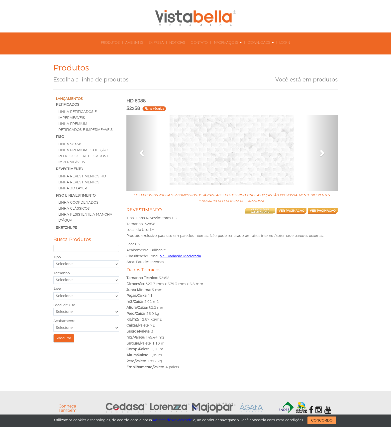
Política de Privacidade (172, 420)
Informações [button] (227, 42)
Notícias (177, 42)
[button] (142, 153)
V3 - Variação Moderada (180, 256)
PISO (60, 136)
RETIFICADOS (67, 104)
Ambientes (134, 42)
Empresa (156, 42)
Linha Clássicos (74, 208)
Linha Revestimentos (78, 182)
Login (285, 42)
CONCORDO (321, 420)
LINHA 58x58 (69, 144)
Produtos (110, 42)
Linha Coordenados (78, 202)
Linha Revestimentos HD (82, 176)
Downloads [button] (260, 42)
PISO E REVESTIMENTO (76, 195)
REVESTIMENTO (69, 169)
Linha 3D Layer (72, 188)
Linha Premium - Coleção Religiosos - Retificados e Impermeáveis (83, 156)
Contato (199, 42)
